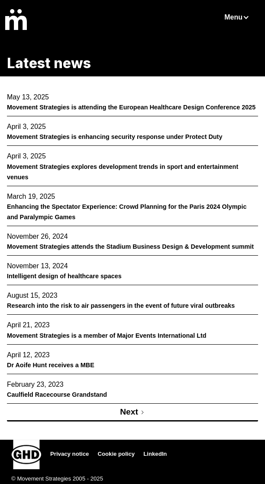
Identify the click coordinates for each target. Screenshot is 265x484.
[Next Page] (132, 412)
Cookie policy (116, 454)
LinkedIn (155, 454)
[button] (241, 17)
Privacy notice (69, 454)
